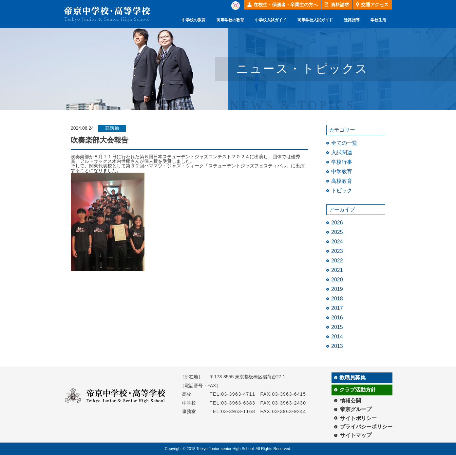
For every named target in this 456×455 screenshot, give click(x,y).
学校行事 (341, 162)
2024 (337, 241)
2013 (337, 346)
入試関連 (341, 152)
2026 (337, 222)
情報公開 (350, 401)
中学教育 (341, 171)
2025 (337, 232)
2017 (337, 308)
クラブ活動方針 (357, 389)
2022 (337, 260)
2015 (337, 327)
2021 (337, 270)
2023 (337, 251)
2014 (337, 336)
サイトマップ (355, 435)
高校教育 (341, 181)
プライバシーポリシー (366, 426)
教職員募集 (352, 377)
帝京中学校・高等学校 (107, 14)
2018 (337, 298)
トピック (341, 190)
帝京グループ (355, 409)
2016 (337, 317)
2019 (337, 289)
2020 (337, 279)
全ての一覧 (344, 143)
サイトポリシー (358, 418)
